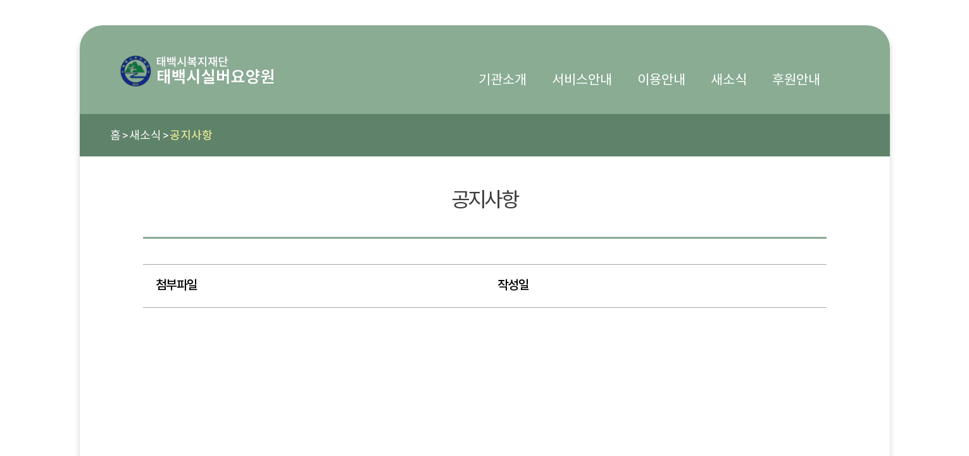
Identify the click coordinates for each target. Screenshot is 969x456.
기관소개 (502, 79)
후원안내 (796, 79)
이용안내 (661, 79)
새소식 (729, 79)
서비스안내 (582, 79)
